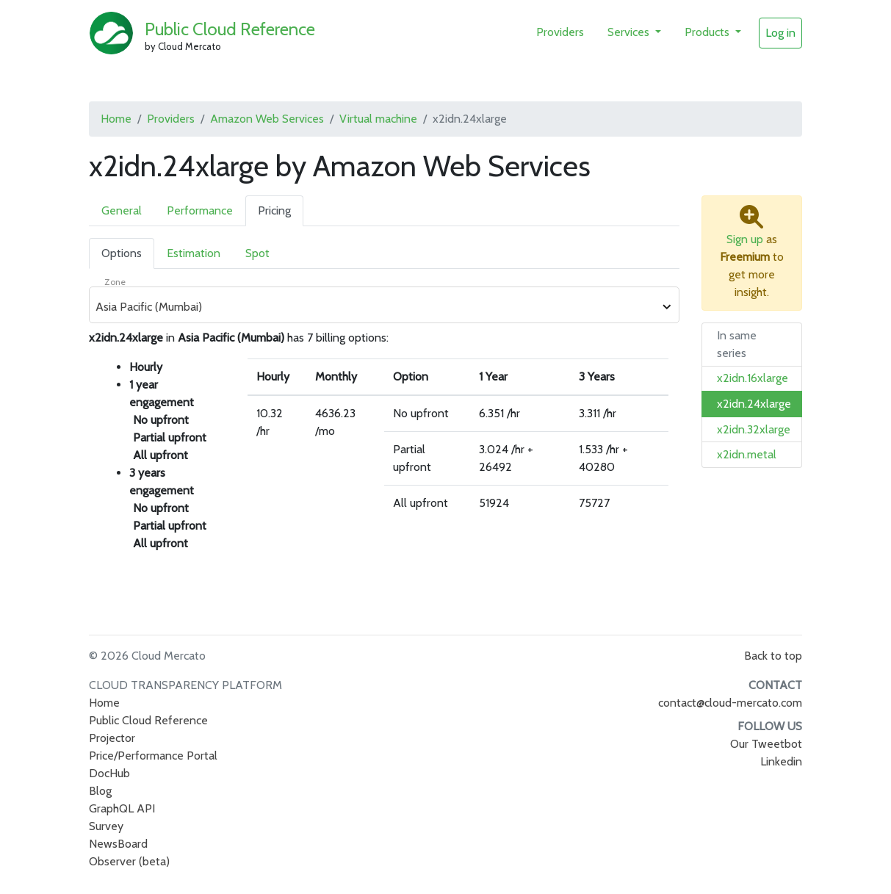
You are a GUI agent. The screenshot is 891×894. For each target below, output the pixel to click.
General (121, 210)
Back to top (773, 656)
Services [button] (629, 32)
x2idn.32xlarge (753, 429)
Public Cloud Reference (230, 29)
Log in (780, 33)
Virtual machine (378, 119)
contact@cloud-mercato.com (730, 703)
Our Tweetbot (766, 744)
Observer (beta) (129, 861)
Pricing (274, 210)
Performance (200, 210)
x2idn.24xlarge (754, 404)
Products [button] (708, 32)
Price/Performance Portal (153, 756)
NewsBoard (118, 844)
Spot (257, 253)
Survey (106, 826)
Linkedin (781, 761)
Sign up (744, 239)
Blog (100, 791)
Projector (112, 738)
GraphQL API (122, 808)
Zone (115, 281)
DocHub (109, 773)
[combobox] (376, 307)
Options (121, 253)
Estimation (193, 253)
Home (116, 119)
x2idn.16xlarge (752, 378)
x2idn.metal (746, 454)
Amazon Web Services (267, 119)
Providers (560, 32)
